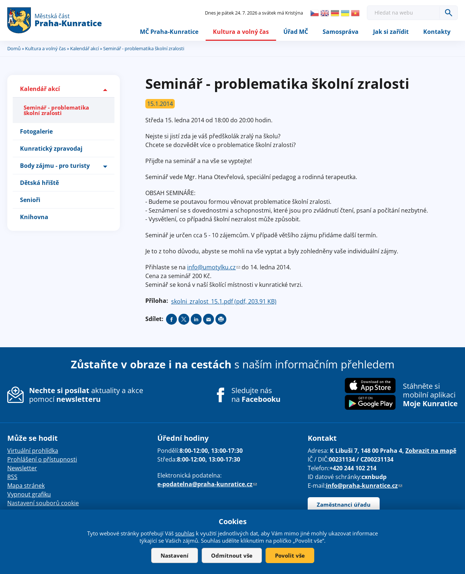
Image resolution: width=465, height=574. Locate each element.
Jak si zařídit (391, 32)
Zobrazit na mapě (430, 451)
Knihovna (34, 217)
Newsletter (22, 468)
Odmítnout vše (231, 555)
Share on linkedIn (196, 319)
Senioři (30, 200)
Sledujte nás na (255, 395)
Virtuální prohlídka (32, 451)
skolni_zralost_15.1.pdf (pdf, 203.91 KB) (223, 301)
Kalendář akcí (84, 48)
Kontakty (436, 32)
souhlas (184, 533)
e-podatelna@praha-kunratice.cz (207, 484)
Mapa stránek (26, 486)
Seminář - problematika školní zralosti (56, 110)
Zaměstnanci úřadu (344, 504)
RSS (12, 477)
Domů (14, 48)
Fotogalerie (36, 131)
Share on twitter (183, 319)
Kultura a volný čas (241, 32)
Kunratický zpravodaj (51, 149)
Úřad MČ (295, 32)
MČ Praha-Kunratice (169, 32)
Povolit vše (290, 555)
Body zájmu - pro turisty (55, 166)
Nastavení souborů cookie (43, 503)
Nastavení (175, 555)
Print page (220, 319)
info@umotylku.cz (213, 267)
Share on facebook (171, 319)
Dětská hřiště (39, 183)
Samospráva (341, 32)
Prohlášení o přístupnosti (42, 459)
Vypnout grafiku (29, 494)
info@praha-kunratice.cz (364, 486)
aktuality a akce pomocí (86, 394)
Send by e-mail (208, 319)
